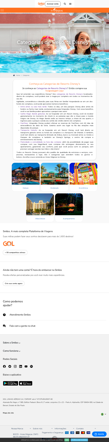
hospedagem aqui (54, 91)
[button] (15, 252)
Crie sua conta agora (13, 283)
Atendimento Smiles (17, 314)
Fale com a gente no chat (19, 326)
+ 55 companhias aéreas (15, 252)
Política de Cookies (79, 440)
